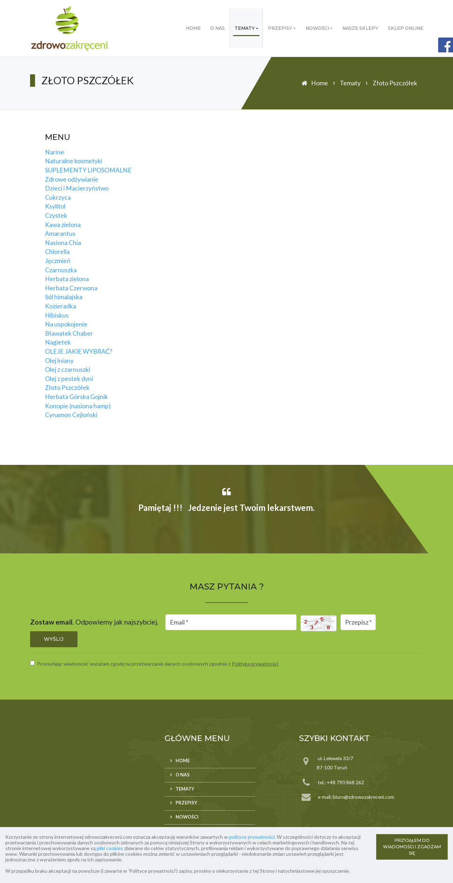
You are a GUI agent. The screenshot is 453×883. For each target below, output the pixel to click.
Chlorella (57, 251)
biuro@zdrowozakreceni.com (363, 797)
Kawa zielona (63, 224)
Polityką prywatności (255, 664)
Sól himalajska (63, 297)
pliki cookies (110, 848)
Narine (54, 152)
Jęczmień (57, 260)
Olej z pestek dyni (69, 378)
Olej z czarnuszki (67, 369)
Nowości (317, 28)
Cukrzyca (58, 197)
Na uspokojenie (66, 324)
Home (193, 28)
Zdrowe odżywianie (71, 179)
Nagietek (58, 342)
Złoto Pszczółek (67, 387)
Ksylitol (55, 206)
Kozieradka (60, 306)
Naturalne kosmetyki (73, 161)
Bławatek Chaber (69, 333)
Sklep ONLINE (405, 28)
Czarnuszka (61, 270)
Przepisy (280, 28)
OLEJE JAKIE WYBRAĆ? (78, 351)
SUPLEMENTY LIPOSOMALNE (88, 170)
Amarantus (60, 233)
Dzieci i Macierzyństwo (77, 188)
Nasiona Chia (63, 242)
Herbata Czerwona (71, 288)
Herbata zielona (67, 279)
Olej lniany (59, 360)
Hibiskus (57, 315)
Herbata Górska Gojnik (76, 396)
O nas (217, 28)
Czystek (56, 215)
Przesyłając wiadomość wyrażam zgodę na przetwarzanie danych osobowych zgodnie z (157, 664)
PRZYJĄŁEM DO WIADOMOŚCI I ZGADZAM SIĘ (412, 847)
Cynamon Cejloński (71, 414)
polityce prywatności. (252, 837)
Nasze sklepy (360, 28)
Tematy (245, 28)
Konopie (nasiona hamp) (78, 406)
